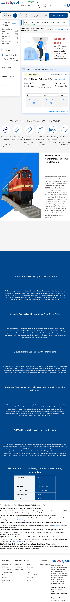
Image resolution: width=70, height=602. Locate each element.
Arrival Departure (7, 580)
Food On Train (38, 5)
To (20, 13)
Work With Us (31, 577)
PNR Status (5, 567)
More (52, 5)
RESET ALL (14, 23)
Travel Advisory (7, 583)
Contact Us (30, 567)
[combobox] (7, 15)
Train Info (45, 5)
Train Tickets (23, 4)
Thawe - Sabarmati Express (40, 79)
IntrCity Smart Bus (44, 564)
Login (66, 5)
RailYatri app (21, 520)
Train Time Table (7, 569)
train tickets (56, 525)
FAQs (28, 569)
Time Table (63, 79)
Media (29, 580)
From (5, 13)
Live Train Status (7, 564)
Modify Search (58, 15)
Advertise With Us (32, 575)
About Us (29, 564)
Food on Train (19, 569)
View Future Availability (59, 111)
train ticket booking (17, 541)
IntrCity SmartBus (31, 4)
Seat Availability (7, 572)
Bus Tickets (18, 564)
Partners (29, 572)
